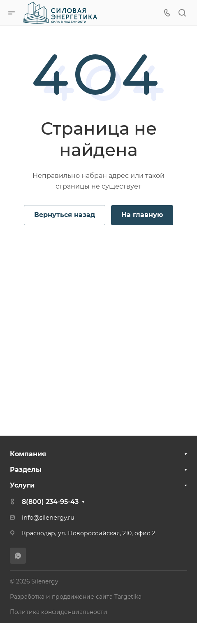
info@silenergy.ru (48, 517)
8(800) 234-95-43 (50, 502)
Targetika (127, 596)
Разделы (26, 470)
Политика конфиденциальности (58, 612)
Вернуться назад (64, 215)
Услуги (22, 485)
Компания (28, 454)
